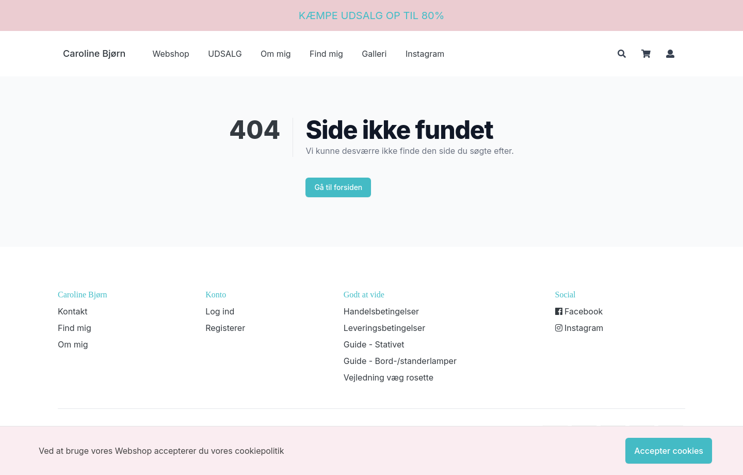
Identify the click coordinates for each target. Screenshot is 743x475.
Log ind (219, 311)
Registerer (225, 328)
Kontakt (72, 311)
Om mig (275, 54)
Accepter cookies (668, 451)
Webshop (170, 54)
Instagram (425, 54)
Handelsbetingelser (381, 311)
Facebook (579, 311)
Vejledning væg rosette (388, 377)
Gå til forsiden (338, 187)
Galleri (374, 54)
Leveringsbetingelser (384, 328)
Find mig (326, 54)
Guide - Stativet (374, 344)
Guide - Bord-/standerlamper (400, 361)
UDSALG (224, 54)
